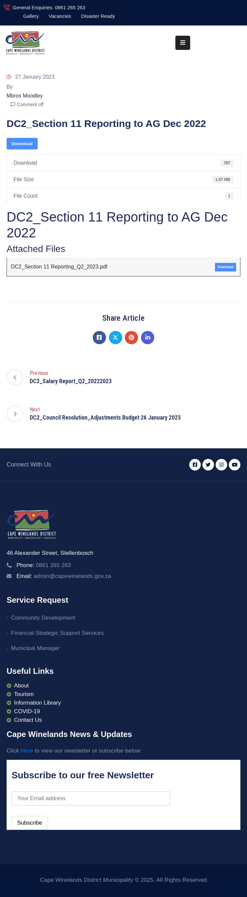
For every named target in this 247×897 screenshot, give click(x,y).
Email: (64, 576)
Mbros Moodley (25, 96)
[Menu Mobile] (182, 43)
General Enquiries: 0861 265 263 (49, 7)
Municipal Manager (35, 648)
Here (27, 751)
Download (22, 143)
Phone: (44, 565)
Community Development (43, 618)
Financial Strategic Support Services (57, 633)
